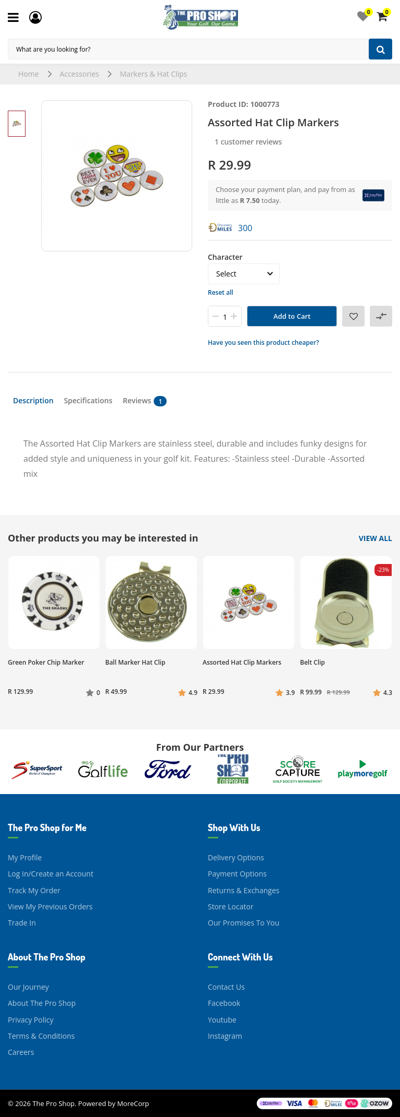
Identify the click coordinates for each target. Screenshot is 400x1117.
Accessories (79, 74)
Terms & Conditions (41, 1036)
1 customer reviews (248, 142)
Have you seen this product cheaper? (263, 342)
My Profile (25, 857)
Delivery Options (236, 857)
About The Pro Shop (42, 1003)
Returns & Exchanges (243, 890)
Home (28, 74)
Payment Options (237, 874)
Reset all (220, 292)
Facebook (224, 1003)
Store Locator (231, 906)
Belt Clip (312, 662)
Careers (21, 1052)
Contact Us (226, 987)
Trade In (22, 923)
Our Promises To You (243, 923)
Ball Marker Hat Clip (135, 662)
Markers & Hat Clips (153, 74)
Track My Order (34, 890)
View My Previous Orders (50, 906)
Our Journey (28, 987)
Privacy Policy (30, 1020)
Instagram (225, 1036)
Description (33, 400)
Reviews (145, 400)
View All (375, 538)
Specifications (88, 400)
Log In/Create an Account (50, 874)
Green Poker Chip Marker (46, 662)
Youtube (222, 1020)
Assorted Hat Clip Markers (242, 662)
